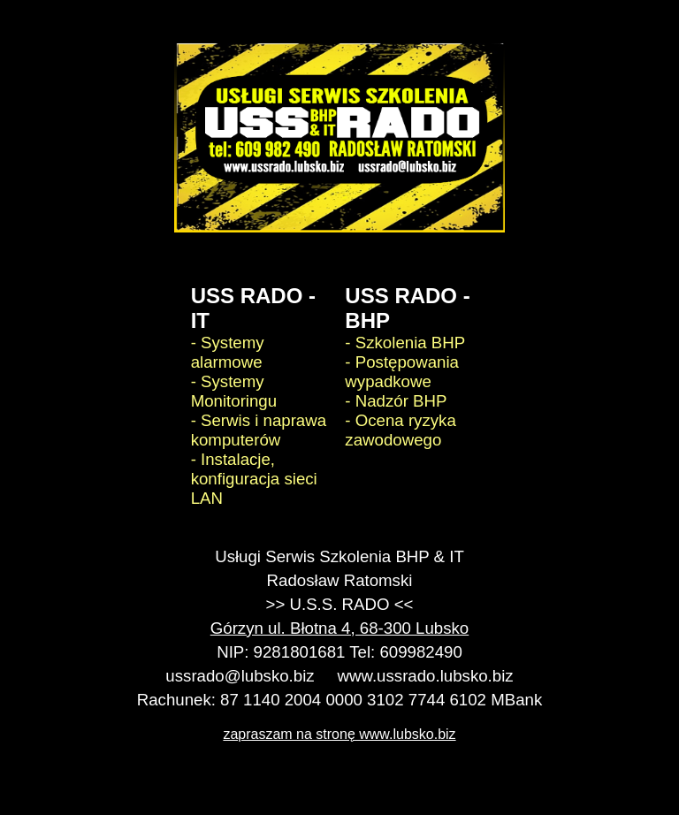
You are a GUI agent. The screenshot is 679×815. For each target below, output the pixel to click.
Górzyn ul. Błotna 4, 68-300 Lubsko (339, 628)
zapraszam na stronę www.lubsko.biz (339, 734)
